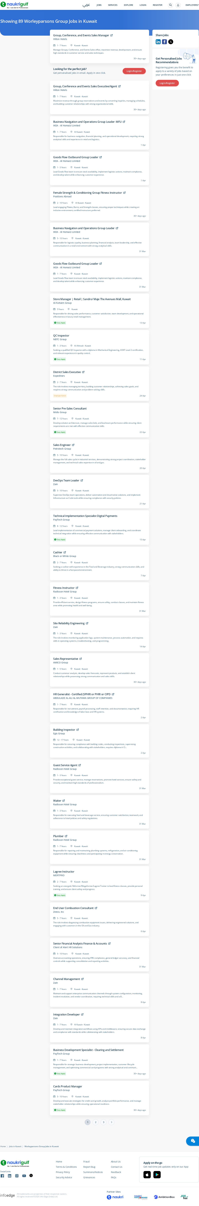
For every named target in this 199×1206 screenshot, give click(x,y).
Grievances (89, 1177)
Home (3, 1146)
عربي (86, 5)
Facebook (164, 41)
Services (112, 5)
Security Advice (64, 1177)
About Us (116, 1161)
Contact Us (116, 1166)
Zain (55, 484)
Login (143, 5)
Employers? (192, 5)
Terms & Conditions (66, 1166)
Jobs (99, 5)
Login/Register (134, 71)
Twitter (170, 41)
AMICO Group (60, 662)
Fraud (86, 1161)
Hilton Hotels (60, 39)
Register (157, 5)
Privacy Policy (63, 1172)
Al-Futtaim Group (62, 302)
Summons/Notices (93, 1172)
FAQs (113, 1177)
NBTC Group (60, 339)
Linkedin (158, 41)
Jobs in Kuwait (15, 1146)
